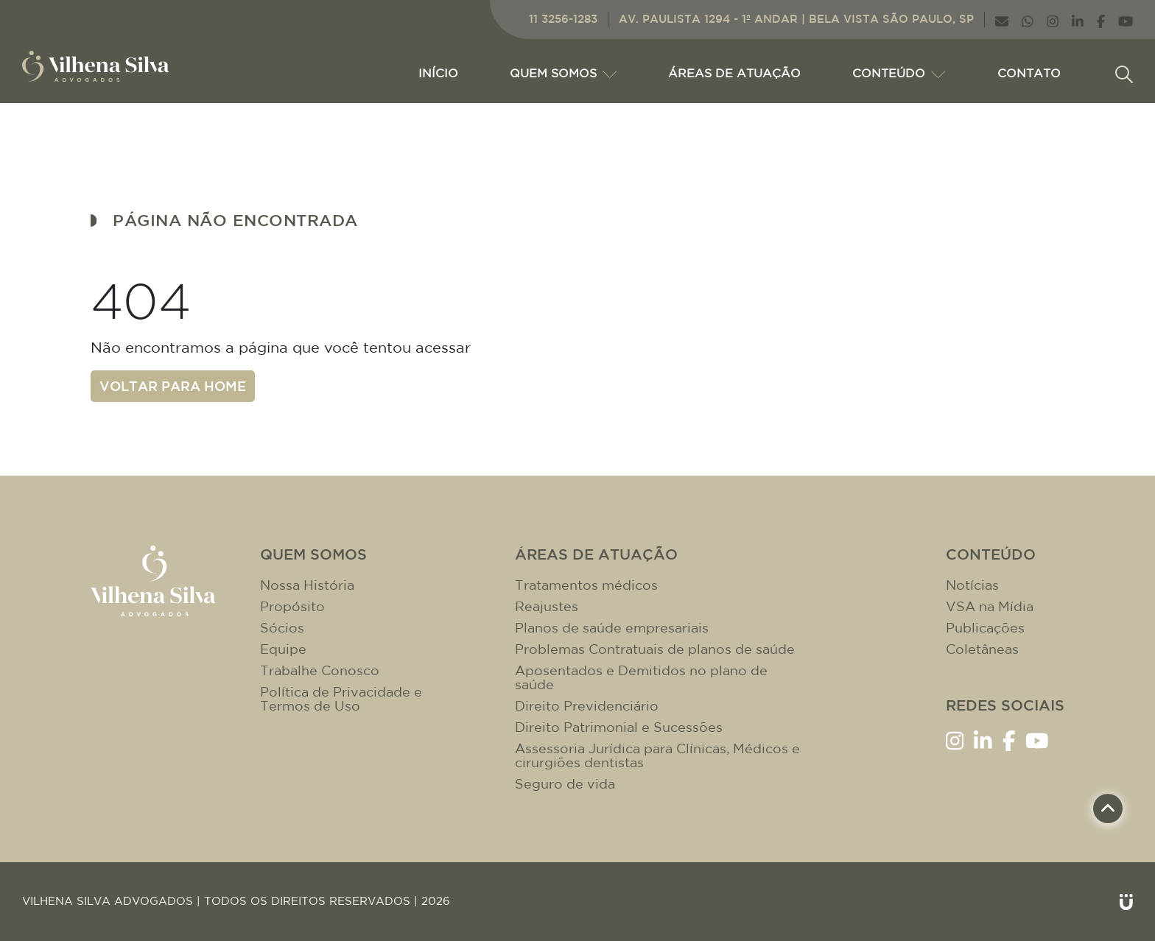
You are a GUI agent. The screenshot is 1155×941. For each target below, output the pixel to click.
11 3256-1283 (563, 19)
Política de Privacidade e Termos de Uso (341, 699)
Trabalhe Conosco (319, 670)
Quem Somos (563, 73)
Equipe (283, 649)
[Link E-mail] (1001, 19)
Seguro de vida (565, 784)
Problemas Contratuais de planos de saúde (655, 649)
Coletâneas (982, 649)
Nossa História (307, 585)
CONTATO (1029, 73)
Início (438, 73)
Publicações (985, 628)
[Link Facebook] (1101, 19)
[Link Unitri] (1126, 901)
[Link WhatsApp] (1027, 19)
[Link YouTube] (1125, 19)
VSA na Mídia (989, 606)
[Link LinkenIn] (1078, 19)
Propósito (292, 606)
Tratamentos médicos (586, 585)
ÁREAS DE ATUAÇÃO (734, 73)
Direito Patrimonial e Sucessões (619, 727)
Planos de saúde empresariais (612, 628)
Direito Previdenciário (587, 706)
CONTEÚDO (898, 73)
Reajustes (546, 606)
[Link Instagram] (1053, 19)
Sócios (282, 628)
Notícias (972, 585)
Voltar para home (172, 385)
